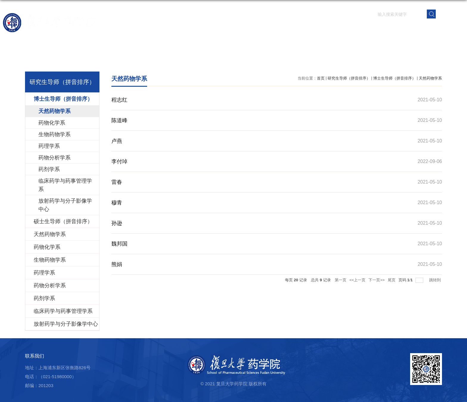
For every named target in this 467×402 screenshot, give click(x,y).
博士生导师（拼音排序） (394, 78)
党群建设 (379, 28)
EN (450, 13)
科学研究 (277, 28)
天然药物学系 (430, 78)
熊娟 (116, 264)
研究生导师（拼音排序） (349, 78)
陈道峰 (119, 120)
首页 (182, 28)
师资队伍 (243, 28)
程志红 (119, 100)
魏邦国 (119, 244)
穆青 (116, 203)
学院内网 (447, 28)
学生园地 (345, 28)
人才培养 (311, 28)
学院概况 (209, 28)
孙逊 (116, 223)
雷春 (116, 182)
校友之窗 (413, 28)
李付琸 (119, 161)
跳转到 (435, 280)
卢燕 (116, 141)
